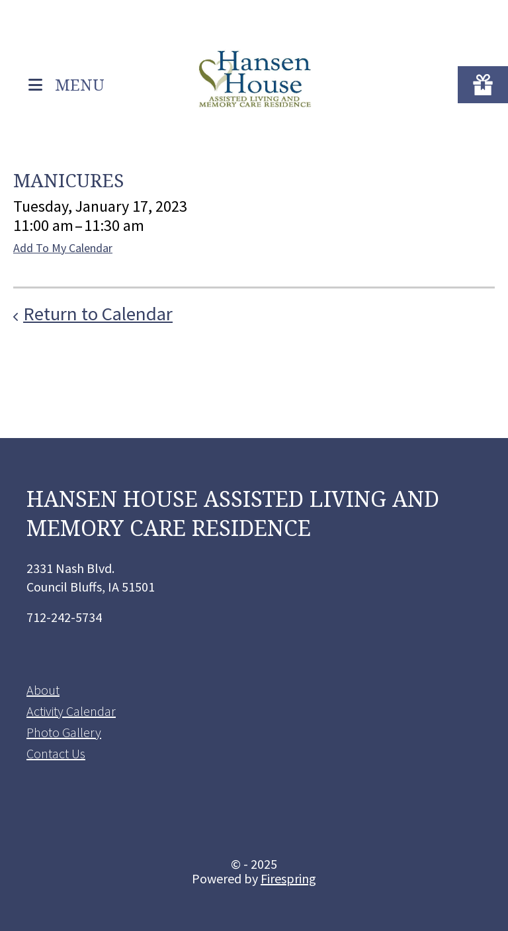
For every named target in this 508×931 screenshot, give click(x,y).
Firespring (288, 878)
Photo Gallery (63, 732)
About (43, 690)
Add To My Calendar (62, 247)
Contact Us (55, 753)
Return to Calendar (98, 314)
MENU (80, 84)
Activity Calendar (71, 711)
